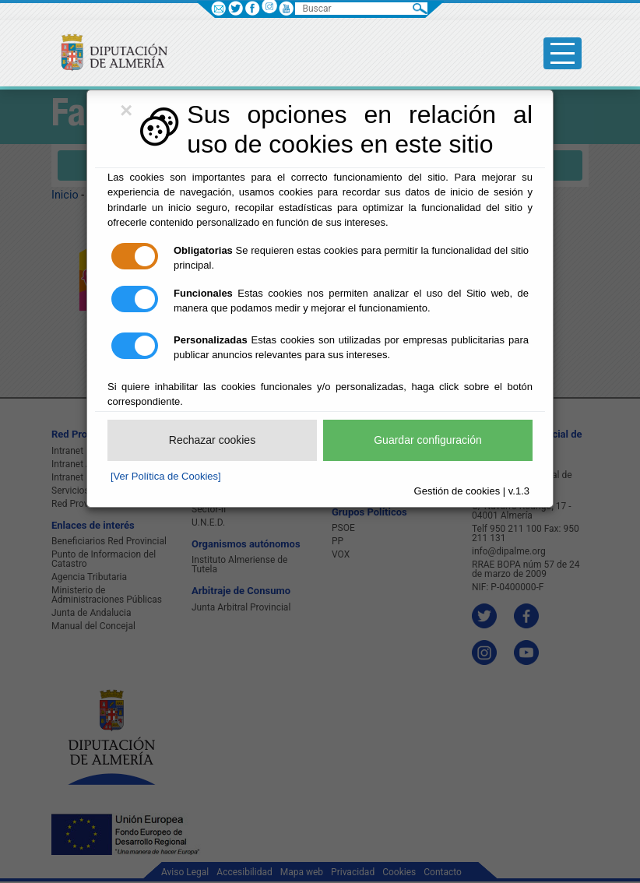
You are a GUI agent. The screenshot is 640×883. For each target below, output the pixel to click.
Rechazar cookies (212, 440)
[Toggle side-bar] (562, 53)
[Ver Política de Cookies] (166, 476)
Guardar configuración (428, 440)
